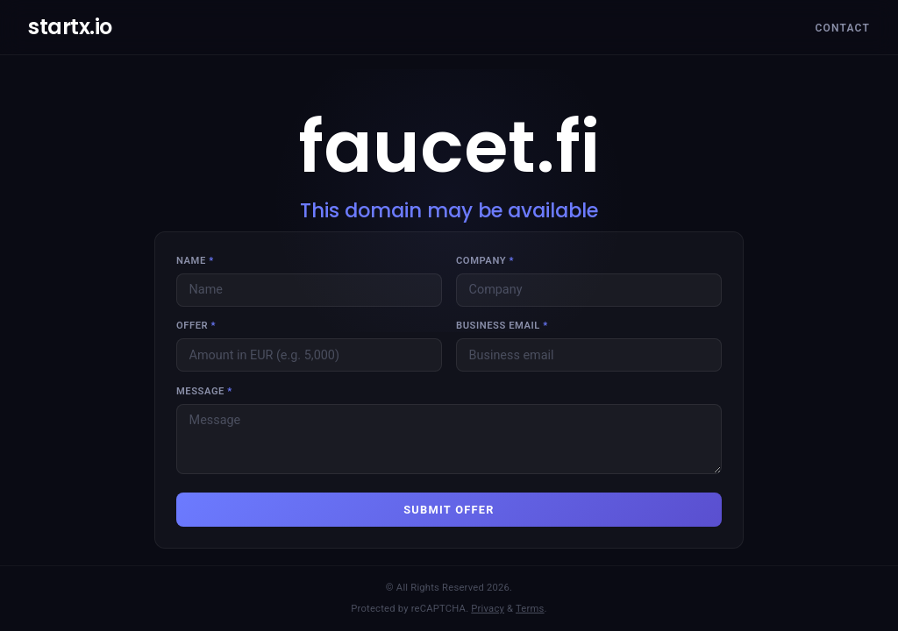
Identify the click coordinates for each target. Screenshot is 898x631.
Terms (530, 608)
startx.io (70, 26)
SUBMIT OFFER (449, 509)
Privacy (487, 608)
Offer (196, 325)
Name (195, 260)
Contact (842, 28)
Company (485, 260)
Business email (502, 325)
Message (204, 391)
